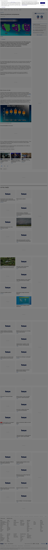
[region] (24, 4)
